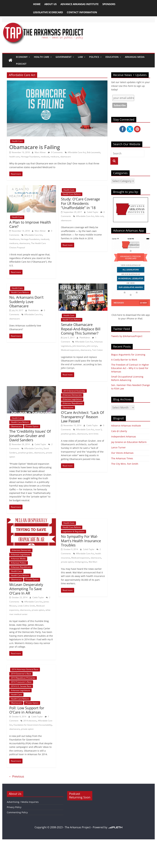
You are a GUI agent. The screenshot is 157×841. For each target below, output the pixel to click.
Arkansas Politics (18, 562)
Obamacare (16, 426)
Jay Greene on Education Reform (129, 442)
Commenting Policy (17, 812)
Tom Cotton (97, 350)
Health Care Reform (72, 194)
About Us (50, 4)
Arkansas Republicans (72, 403)
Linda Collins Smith (26, 605)
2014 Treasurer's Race (21, 682)
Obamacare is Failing (34, 146)
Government (64, 56)
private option (38, 610)
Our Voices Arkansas (122, 452)
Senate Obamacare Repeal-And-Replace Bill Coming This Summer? (80, 329)
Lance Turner (118, 447)
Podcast (21, 63)
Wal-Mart (93, 561)
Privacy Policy (14, 807)
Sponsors (108, 4)
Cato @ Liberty (119, 431)
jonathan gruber (25, 452)
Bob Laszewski (93, 152)
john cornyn (92, 346)
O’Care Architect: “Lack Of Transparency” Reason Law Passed (82, 417)
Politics (94, 56)
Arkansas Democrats (72, 394)
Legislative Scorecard (48, 12)
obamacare (65, 156)
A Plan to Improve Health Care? (30, 224)
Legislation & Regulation (73, 531)
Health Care (41, 56)
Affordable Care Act (77, 152)
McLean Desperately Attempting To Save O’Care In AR (26, 589)
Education (112, 56)
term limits (93, 433)
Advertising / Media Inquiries (23, 801)
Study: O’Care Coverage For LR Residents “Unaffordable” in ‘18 (80, 203)
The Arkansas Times (122, 458)
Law (80, 56)
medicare (54, 156)
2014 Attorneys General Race (25, 669)
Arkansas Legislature (72, 399)
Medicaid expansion (70, 350)
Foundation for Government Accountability (33, 724)
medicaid (45, 156)
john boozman (78, 346)
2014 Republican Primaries (23, 677)
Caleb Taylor (93, 212)
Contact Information (82, 12)
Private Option (32, 426)
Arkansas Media (134, 56)
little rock (99, 216)
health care (14, 156)
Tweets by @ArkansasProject (126, 336)
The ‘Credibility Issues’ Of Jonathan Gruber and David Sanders (30, 435)
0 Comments (55, 152)
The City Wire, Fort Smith (124, 463)
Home (36, 4)
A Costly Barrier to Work (124, 359)
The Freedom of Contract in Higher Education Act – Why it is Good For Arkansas (130, 368)
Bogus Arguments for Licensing (128, 354)
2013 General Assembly (74, 390)
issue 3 (98, 429)
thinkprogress (81, 561)
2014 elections (30, 720)
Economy (22, 56)
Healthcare (14, 239)
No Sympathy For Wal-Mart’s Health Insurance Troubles (81, 540)
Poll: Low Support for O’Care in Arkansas (26, 710)
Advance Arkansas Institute (79, 4)
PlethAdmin (33, 310)
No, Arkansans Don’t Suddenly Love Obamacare (26, 301)
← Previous (16, 776)
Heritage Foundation (30, 156)
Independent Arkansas (123, 436)
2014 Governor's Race (21, 673)
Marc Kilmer (40, 152)
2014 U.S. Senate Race (21, 686)
